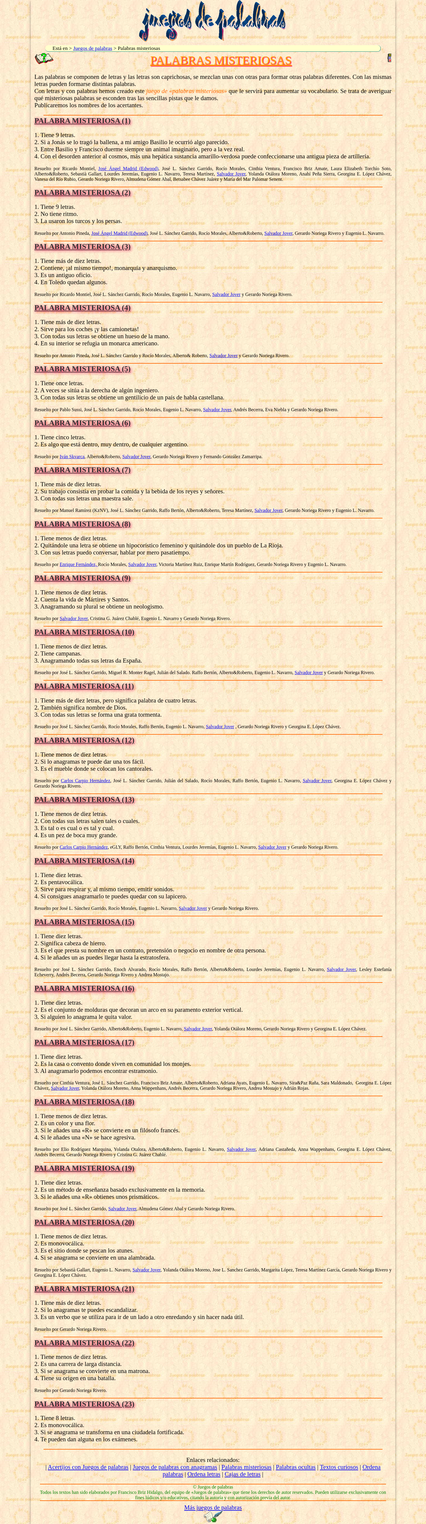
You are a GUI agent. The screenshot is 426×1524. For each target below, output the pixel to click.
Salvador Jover (231, 173)
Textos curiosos (339, 1466)
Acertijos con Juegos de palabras (88, 1466)
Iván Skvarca (72, 456)
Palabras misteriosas (247, 1466)
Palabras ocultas (296, 1466)
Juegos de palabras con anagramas (175, 1466)
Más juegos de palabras (213, 1507)
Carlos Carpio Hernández (85, 780)
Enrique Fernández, (79, 564)
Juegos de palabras (92, 48)
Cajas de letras (243, 1474)
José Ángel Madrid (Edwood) (128, 168)
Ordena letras (204, 1474)
